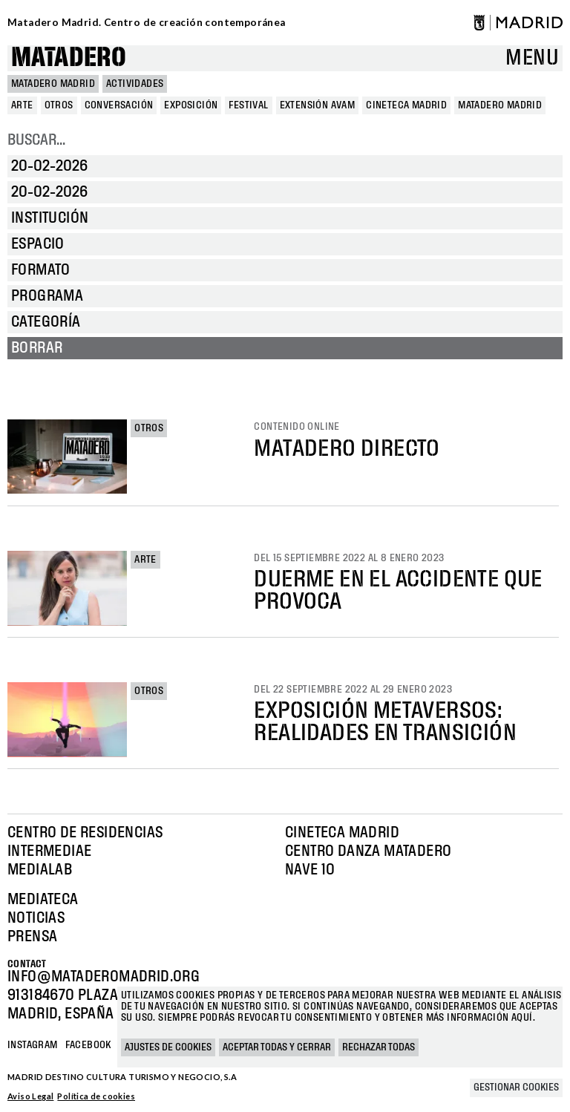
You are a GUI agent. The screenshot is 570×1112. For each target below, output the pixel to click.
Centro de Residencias (85, 832)
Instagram (32, 1045)
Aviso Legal (30, 1096)
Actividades (134, 84)
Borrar (36, 348)
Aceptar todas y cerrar (277, 1047)
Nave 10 (310, 870)
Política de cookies (96, 1096)
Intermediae (49, 851)
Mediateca (43, 899)
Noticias (36, 918)
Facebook (88, 1045)
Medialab (39, 870)
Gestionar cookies (516, 1087)
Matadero (68, 58)
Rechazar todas (378, 1047)
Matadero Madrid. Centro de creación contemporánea (146, 22)
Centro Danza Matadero (368, 851)
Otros (148, 428)
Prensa (32, 936)
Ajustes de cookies (168, 1047)
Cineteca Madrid (342, 832)
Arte (145, 560)
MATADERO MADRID (53, 84)
